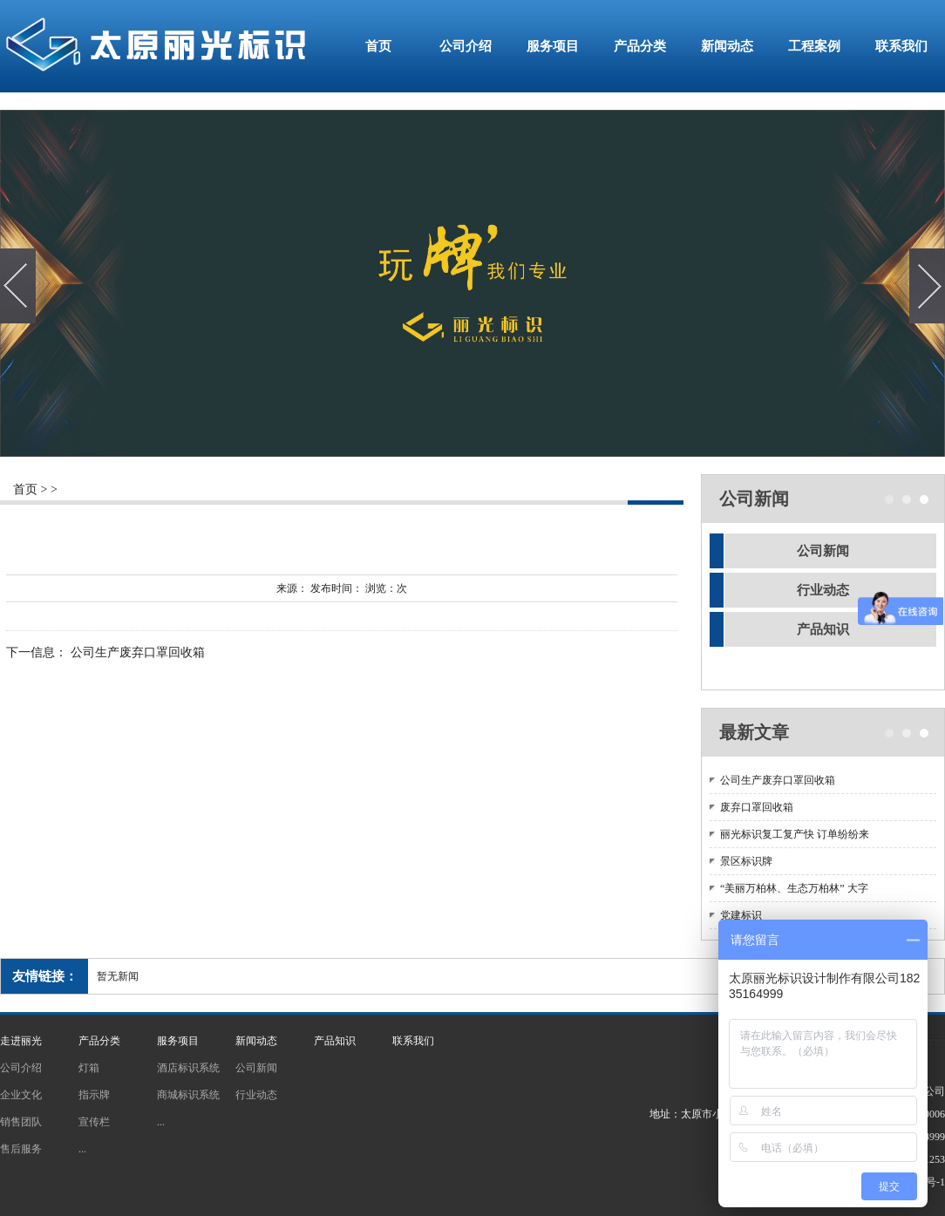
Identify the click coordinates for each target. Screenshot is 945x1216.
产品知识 (823, 629)
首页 (378, 46)
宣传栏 (94, 1122)
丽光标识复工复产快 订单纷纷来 (794, 834)
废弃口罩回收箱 (756, 807)
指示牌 (94, 1095)
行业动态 (823, 590)
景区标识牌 (746, 861)
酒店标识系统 (188, 1068)
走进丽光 (21, 1041)
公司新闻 (823, 551)
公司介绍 (465, 46)
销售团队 (21, 1122)
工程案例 (814, 46)
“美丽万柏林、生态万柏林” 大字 (794, 888)
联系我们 (901, 46)
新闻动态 (727, 46)
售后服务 (21, 1149)
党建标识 (741, 915)
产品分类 (640, 46)
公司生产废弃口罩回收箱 (138, 653)
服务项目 (553, 46)
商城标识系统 (188, 1095)
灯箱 (88, 1068)
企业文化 (21, 1095)
